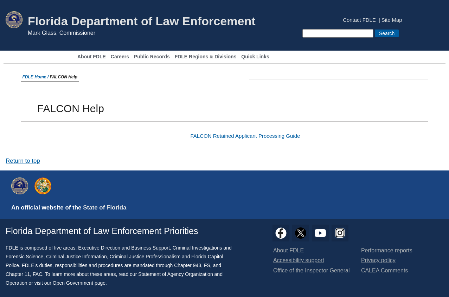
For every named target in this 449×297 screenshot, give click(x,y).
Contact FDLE (359, 20)
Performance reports (386, 250)
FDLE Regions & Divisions (206, 56)
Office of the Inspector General (311, 270)
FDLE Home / (36, 77)
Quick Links (255, 56)
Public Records (152, 56)
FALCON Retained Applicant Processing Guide (245, 136)
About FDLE (91, 56)
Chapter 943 (187, 265)
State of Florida (104, 207)
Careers (120, 56)
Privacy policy (378, 260)
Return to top (23, 160)
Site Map (391, 20)
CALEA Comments (384, 270)
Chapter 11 (18, 274)
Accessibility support (298, 260)
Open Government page (79, 283)
